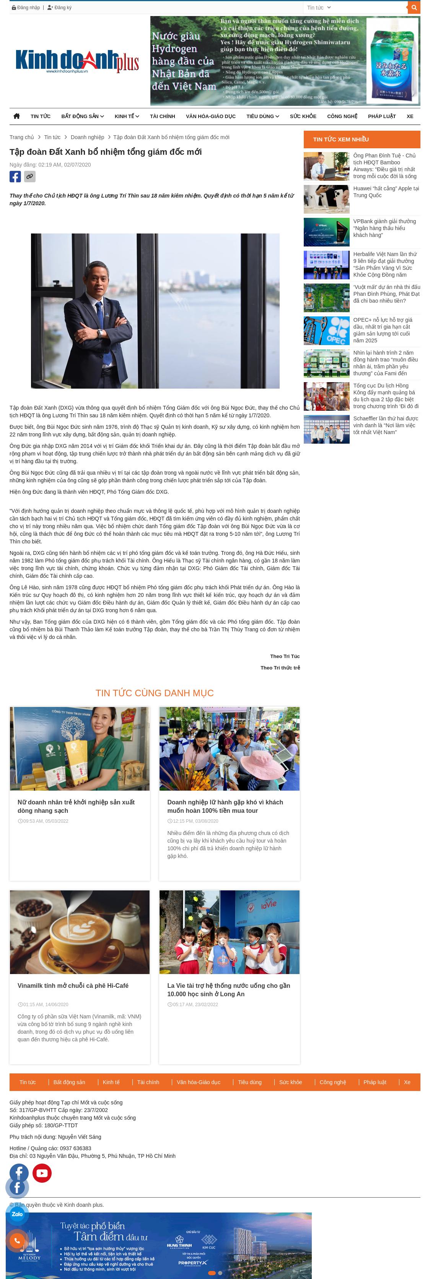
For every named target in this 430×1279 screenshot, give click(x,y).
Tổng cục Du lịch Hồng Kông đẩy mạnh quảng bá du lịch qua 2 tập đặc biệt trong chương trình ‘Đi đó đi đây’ (386, 396)
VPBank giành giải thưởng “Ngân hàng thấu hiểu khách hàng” (384, 228)
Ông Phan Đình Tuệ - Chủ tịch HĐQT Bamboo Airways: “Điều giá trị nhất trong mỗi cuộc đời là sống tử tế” (385, 166)
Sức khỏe (303, 116)
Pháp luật (382, 116)
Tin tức (40, 116)
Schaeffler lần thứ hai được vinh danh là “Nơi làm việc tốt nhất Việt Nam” (385, 425)
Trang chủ (22, 137)
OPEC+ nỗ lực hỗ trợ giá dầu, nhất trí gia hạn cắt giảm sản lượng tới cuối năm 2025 (382, 330)
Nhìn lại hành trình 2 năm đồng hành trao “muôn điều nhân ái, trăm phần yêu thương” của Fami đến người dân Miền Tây (385, 364)
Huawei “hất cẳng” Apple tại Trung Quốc (386, 191)
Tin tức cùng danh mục (155, 693)
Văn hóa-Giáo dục (211, 116)
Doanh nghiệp (87, 137)
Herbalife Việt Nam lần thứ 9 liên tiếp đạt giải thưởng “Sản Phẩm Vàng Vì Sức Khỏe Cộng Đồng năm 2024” (385, 265)
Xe (410, 116)
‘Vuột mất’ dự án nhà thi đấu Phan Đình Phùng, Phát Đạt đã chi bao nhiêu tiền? (386, 294)
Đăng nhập (26, 7)
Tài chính (162, 116)
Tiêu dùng (262, 116)
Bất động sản (82, 116)
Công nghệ (342, 116)
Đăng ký (59, 7)
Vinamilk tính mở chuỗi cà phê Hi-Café (73, 985)
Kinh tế (127, 116)
